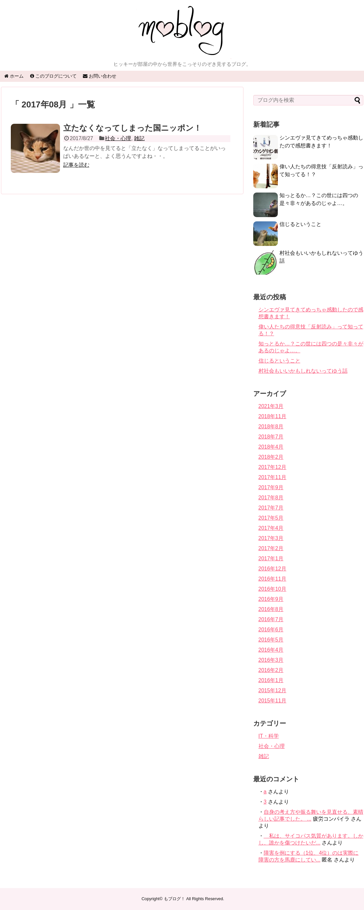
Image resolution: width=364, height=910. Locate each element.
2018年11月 (272, 416)
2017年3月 (271, 538)
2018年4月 (271, 447)
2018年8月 (271, 426)
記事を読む (76, 165)
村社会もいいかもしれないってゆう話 (303, 371)
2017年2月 (271, 548)
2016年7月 (271, 619)
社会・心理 (118, 138)
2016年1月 (271, 680)
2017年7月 (271, 508)
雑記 (139, 138)
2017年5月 (271, 518)
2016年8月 (271, 609)
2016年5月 (271, 639)
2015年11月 (272, 700)
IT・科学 (269, 736)
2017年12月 (272, 467)
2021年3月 (271, 406)
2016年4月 (271, 650)
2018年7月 (271, 436)
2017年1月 (271, 558)
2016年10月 (272, 589)
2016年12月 (272, 568)
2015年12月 (272, 690)
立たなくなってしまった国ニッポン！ (132, 127)
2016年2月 (271, 670)
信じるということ (300, 224)
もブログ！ (174, 898)
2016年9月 (271, 599)
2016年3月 (271, 660)
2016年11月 (272, 579)
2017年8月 (271, 497)
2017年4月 (271, 528)
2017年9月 (271, 487)
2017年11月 (272, 477)
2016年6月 (271, 629)
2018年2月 (271, 457)
